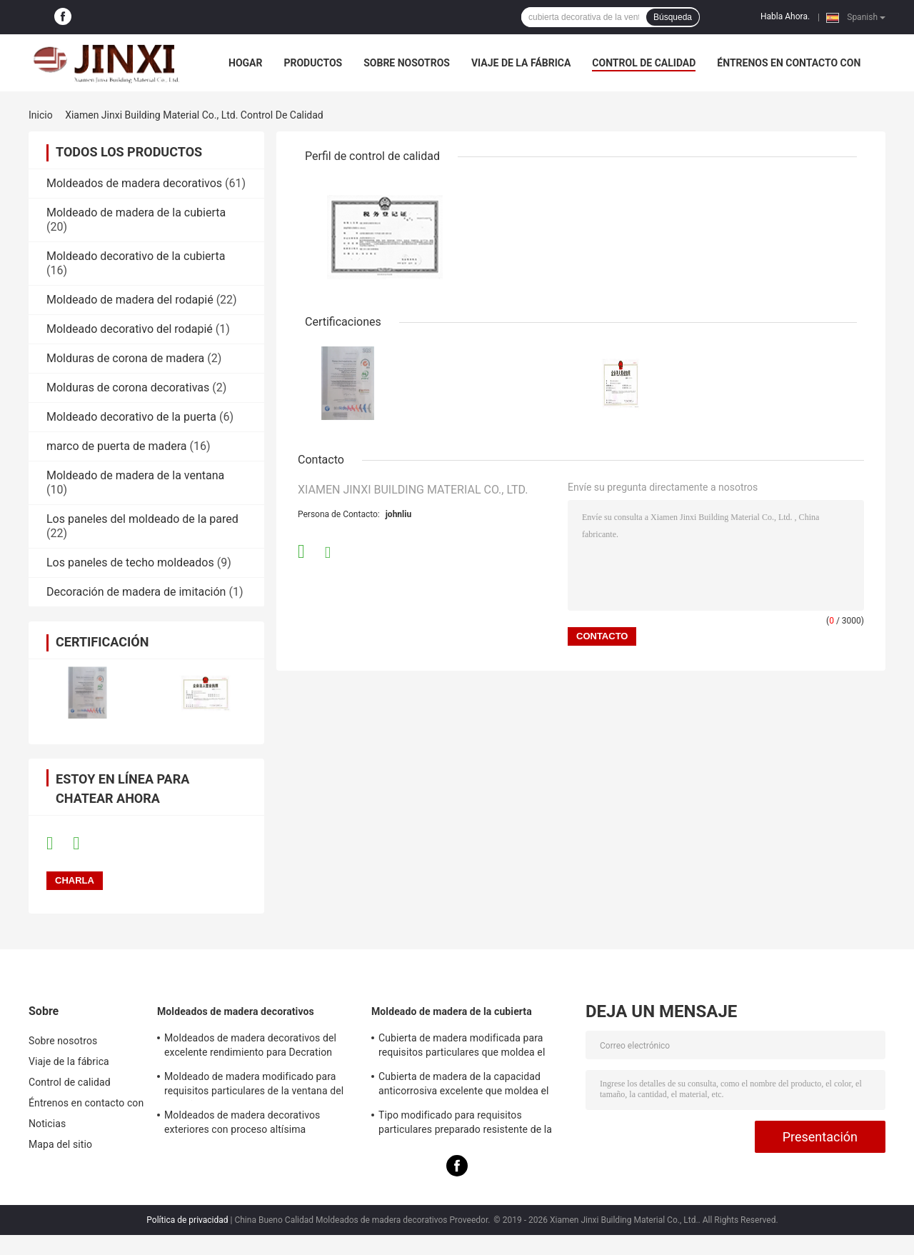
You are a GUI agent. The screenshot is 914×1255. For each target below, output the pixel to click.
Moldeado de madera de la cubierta (136, 212)
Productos (312, 63)
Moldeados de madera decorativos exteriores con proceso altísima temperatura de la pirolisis (242, 1124)
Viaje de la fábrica (521, 63)
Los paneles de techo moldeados (130, 562)
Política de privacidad (187, 1220)
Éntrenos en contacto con (788, 63)
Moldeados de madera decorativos (134, 183)
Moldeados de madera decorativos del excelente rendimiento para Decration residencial (250, 1047)
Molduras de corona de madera (125, 358)
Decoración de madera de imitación (136, 592)
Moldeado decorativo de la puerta (131, 417)
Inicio (41, 115)
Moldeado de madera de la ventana (135, 475)
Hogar (245, 63)
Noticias (47, 1123)
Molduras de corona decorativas (127, 387)
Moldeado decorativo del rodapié (129, 329)
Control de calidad (643, 63)
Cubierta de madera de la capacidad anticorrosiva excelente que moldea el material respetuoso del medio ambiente (469, 1086)
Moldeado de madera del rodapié (130, 299)
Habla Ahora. (785, 16)
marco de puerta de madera (116, 446)
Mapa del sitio (60, 1144)
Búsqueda (672, 17)
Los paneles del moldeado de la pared (142, 519)
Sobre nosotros (406, 63)
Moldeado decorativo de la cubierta (135, 256)
